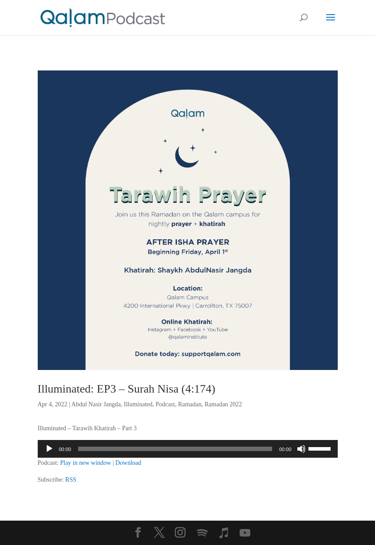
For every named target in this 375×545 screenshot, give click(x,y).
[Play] (49, 448)
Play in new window (85, 462)
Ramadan (189, 404)
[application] (188, 449)
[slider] (175, 449)
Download (128, 462)
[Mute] (301, 448)
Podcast (165, 404)
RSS (70, 479)
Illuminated (138, 404)
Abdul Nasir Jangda (96, 404)
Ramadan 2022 (223, 404)
